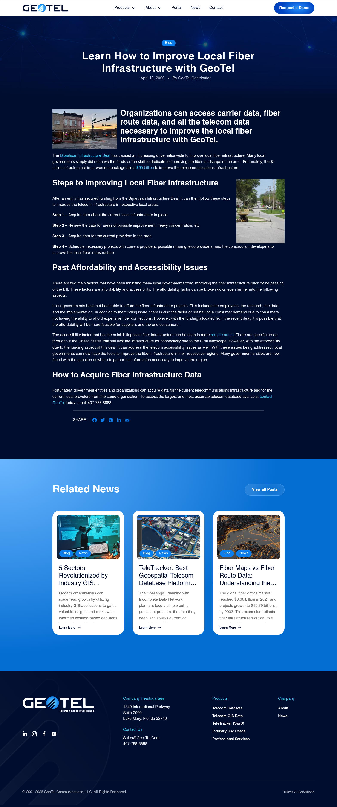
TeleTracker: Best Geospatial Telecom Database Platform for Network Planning (167, 577)
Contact (216, 8)
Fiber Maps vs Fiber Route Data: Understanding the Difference (247, 577)
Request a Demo (294, 8)
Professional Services (232, 742)
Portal (177, 8)
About (151, 8)
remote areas (222, 335)
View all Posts (264, 489)
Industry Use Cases (230, 734)
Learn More (67, 629)
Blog (168, 43)
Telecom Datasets (228, 711)
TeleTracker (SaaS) (229, 726)
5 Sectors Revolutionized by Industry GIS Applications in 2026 (86, 577)
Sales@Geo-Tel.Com (141, 740)
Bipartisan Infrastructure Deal (85, 156)
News (195, 8)
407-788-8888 (135, 746)
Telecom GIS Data (228, 718)
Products (122, 8)
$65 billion (145, 168)
